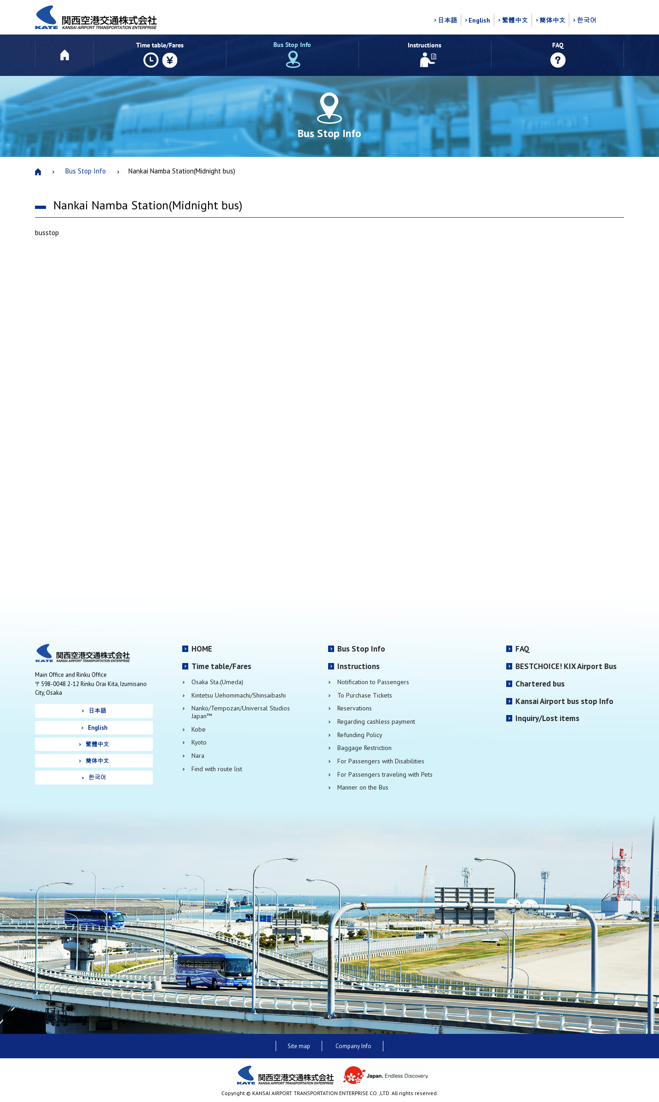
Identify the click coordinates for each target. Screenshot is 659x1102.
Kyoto (199, 742)
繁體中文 (515, 20)
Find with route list (216, 769)
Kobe (198, 729)
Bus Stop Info (85, 171)
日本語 (447, 20)
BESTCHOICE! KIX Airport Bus (566, 666)
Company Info (353, 1046)
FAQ (522, 649)
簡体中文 (552, 20)
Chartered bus (540, 684)
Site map (299, 1046)
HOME (201, 649)
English (479, 20)
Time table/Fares (221, 666)
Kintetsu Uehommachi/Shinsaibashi (238, 695)
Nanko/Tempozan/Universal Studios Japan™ (240, 712)
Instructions (358, 666)
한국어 (586, 20)
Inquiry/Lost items (547, 718)
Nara (197, 756)
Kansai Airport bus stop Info (564, 701)
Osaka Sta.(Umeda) (217, 682)
